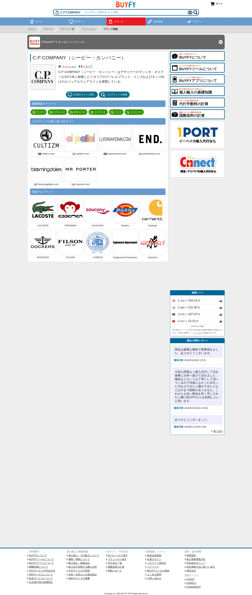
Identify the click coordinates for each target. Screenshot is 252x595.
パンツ (116, 112)
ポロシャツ (78, 112)
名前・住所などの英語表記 (82, 574)
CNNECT (191, 583)
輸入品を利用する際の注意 (82, 567)
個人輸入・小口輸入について (83, 555)
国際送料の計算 (116, 567)
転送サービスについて (41, 578)
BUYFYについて (38, 555)
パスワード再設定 (156, 563)
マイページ (153, 567)
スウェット (57, 112)
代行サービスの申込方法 (42, 570)
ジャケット (98, 112)
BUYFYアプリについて (41, 563)
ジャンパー (134, 112)
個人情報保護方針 (195, 559)
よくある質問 (154, 574)
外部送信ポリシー (195, 563)
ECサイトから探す (118, 555)
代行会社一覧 (115, 563)
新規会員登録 (154, 555)
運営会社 (191, 570)
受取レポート (115, 570)
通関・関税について (79, 559)
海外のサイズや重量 (79, 578)
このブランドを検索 (114, 94)
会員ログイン (154, 559)
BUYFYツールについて (41, 559)
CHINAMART (193, 587)
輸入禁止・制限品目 (79, 563)
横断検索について (38, 567)
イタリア (87, 66)
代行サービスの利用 (79, 570)
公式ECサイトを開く (81, 94)
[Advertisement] (197, 233)
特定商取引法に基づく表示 (200, 567)
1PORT (190, 579)
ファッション (69, 66)
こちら (199, 333)
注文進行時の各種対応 (41, 582)
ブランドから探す (117, 559)
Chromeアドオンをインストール (63, 41)
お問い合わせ (154, 578)
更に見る (218, 431)
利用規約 (191, 555)
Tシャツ (38, 112)
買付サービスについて (41, 574)
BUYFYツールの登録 (158, 570)
